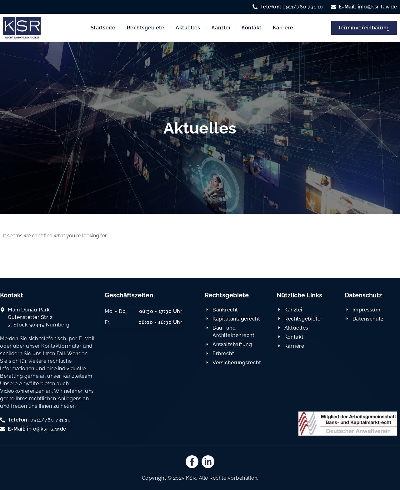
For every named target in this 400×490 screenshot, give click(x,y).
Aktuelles (188, 28)
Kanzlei (221, 28)
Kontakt (252, 28)
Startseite (103, 28)
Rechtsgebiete (146, 28)
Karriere (283, 28)
